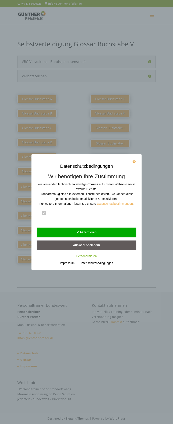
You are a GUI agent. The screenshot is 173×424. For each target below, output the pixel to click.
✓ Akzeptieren (87, 232)
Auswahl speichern (86, 245)
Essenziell (53, 213)
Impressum (67, 263)
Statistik (103, 213)
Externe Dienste (58, 220)
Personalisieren (86, 256)
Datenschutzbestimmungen (115, 203)
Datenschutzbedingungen (96, 263)
